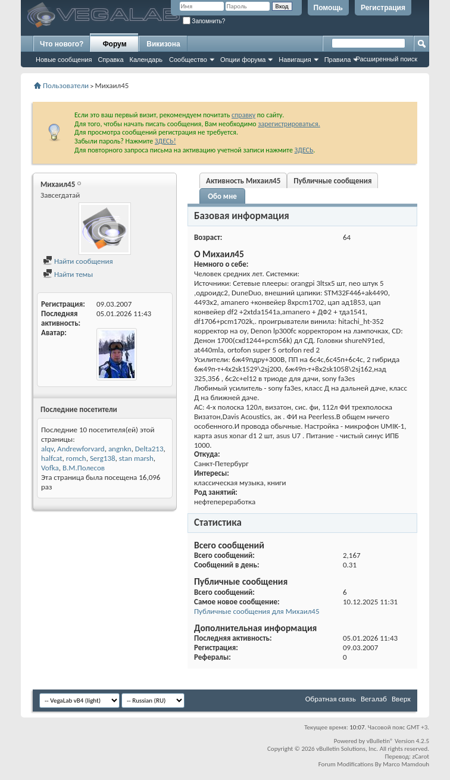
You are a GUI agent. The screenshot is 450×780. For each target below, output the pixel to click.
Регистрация (383, 8)
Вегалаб (374, 698)
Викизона (163, 44)
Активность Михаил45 (243, 180)
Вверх (401, 698)
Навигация (295, 59)
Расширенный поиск (386, 59)
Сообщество (188, 59)
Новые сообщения (64, 59)
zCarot (420, 756)
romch (76, 458)
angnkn (120, 448)
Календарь (146, 59)
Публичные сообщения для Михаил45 (257, 611)
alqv (47, 448)
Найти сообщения (78, 261)
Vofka (50, 467)
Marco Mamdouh (406, 764)
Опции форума (242, 59)
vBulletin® (380, 741)
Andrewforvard (81, 448)
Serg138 (102, 458)
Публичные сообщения (332, 180)
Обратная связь (330, 698)
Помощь (328, 8)
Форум (114, 44)
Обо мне (222, 196)
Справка (110, 59)
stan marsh (136, 458)
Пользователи (66, 85)
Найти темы (68, 274)
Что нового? (61, 44)
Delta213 (149, 448)
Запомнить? (204, 21)
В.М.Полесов (83, 467)
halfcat (51, 458)
